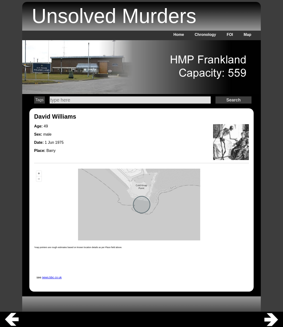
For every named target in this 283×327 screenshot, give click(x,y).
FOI (230, 35)
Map (247, 35)
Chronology (205, 35)
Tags (40, 100)
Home (178, 35)
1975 (59, 142)
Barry (51, 151)
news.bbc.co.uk (52, 277)
